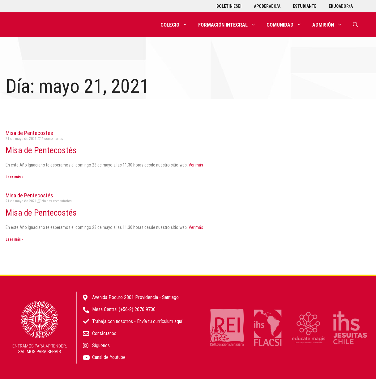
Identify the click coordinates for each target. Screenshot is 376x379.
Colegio (176, 24)
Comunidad (287, 24)
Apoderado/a (267, 6)
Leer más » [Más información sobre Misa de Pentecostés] (14, 177)
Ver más (196, 164)
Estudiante (304, 6)
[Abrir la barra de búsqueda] (355, 24)
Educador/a (341, 6)
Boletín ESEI (228, 6)
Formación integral (229, 24)
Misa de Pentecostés (29, 133)
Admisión (330, 24)
